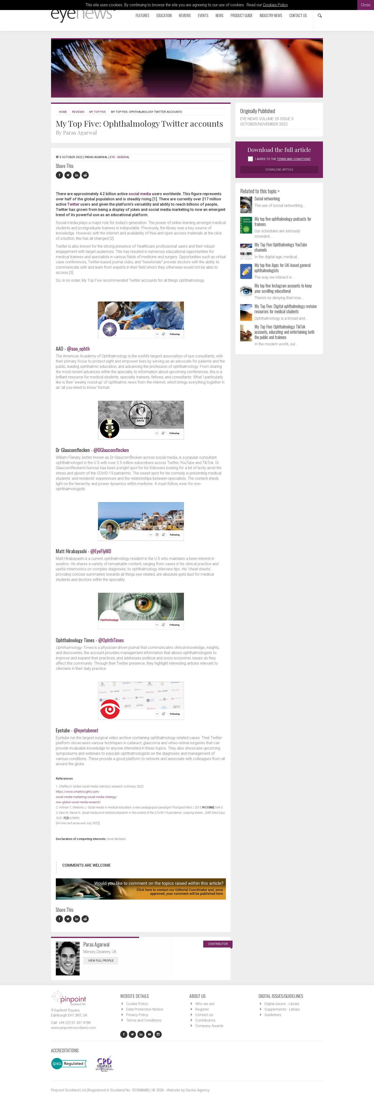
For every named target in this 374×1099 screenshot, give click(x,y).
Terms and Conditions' (294, 159)
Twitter (73, 204)
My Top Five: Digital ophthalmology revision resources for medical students (286, 308)
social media (140, 194)
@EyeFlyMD (100, 551)
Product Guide (242, 15)
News (219, 15)
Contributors (205, 1020)
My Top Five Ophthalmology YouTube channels (281, 247)
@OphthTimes (111, 640)
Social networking (267, 198)
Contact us (298, 15)
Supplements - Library (282, 1009)
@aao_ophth (78, 348)
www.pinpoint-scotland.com (73, 1028)
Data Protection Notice (144, 1009)
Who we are (204, 1004)
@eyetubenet (86, 730)
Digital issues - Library (282, 1004)
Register (202, 1009)
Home (63, 112)
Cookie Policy (137, 1004)
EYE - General (120, 157)
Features (142, 15)
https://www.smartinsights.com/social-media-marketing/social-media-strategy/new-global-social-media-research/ (86, 797)
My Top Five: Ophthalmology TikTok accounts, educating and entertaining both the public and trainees (284, 331)
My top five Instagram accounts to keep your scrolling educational (283, 288)
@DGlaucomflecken (111, 449)
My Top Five (97, 112)
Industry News (271, 15)
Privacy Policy (137, 1015)
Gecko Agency (197, 1090)
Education (164, 15)
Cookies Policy (275, 5)
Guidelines (273, 1015)
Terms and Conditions (143, 1020)
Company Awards (209, 1026)
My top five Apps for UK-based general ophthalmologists (283, 267)
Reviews (185, 15)
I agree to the (283, 159)
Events (203, 15)
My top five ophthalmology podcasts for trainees (283, 221)
